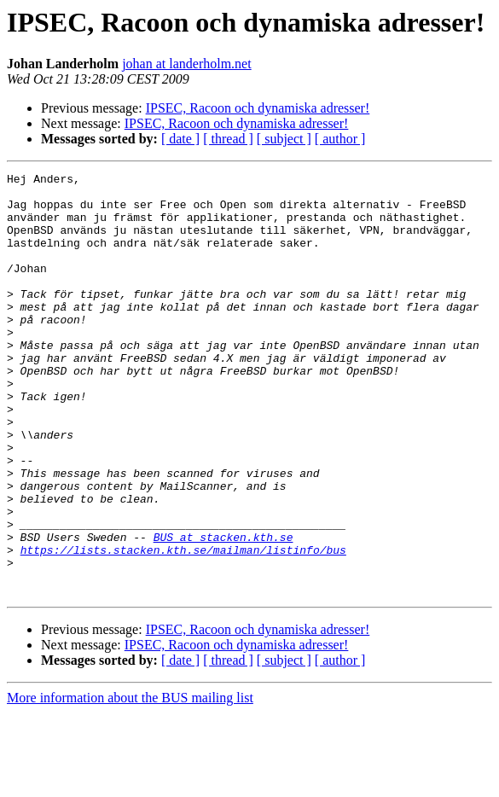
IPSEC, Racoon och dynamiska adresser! (258, 108)
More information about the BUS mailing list (130, 782)
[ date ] (180, 138)
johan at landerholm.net (187, 63)
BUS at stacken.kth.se (223, 611)
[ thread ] (228, 138)
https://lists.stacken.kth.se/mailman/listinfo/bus (183, 626)
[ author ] (340, 138)
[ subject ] (284, 138)
